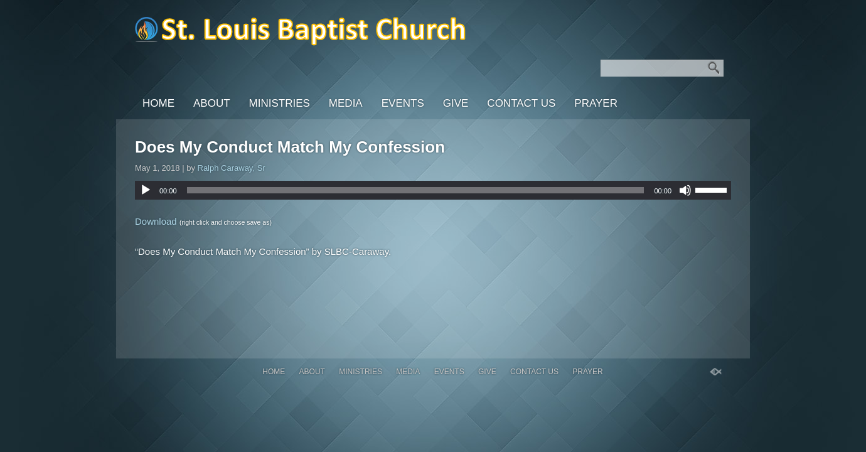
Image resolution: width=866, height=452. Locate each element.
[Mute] (685, 190)
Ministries (279, 103)
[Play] (145, 190)
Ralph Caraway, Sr (231, 168)
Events (403, 103)
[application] (433, 190)
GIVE (456, 103)
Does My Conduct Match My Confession (290, 146)
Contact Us (521, 103)
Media (346, 103)
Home (158, 103)
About (211, 103)
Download (156, 221)
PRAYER (595, 103)
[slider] (415, 190)
